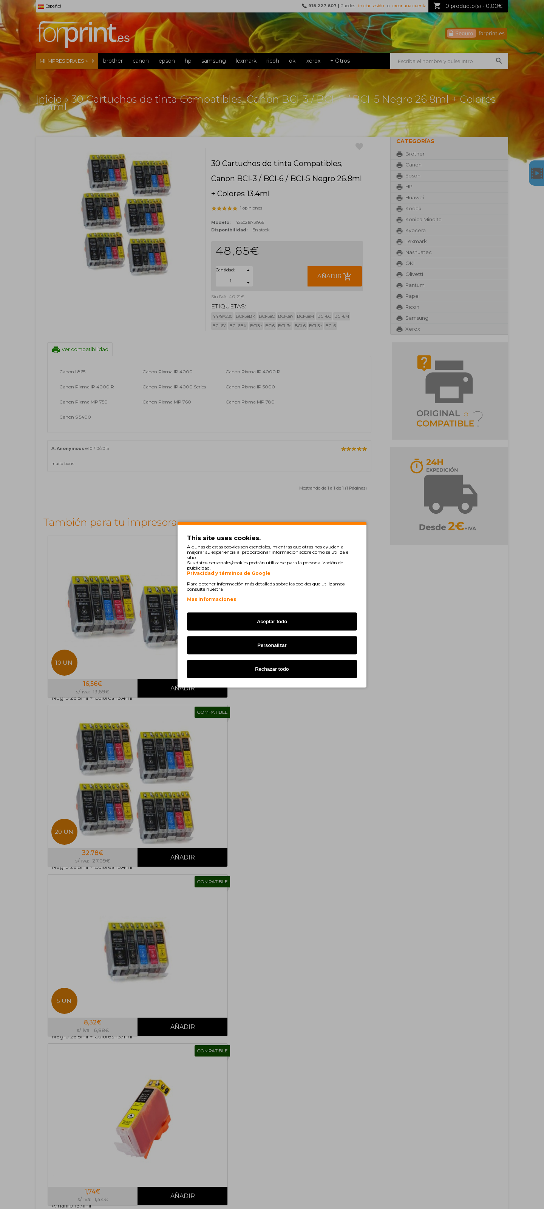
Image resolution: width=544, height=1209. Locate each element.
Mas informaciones (211, 599)
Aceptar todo (272, 621)
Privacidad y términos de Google (228, 573)
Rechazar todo (272, 668)
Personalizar (271, 645)
